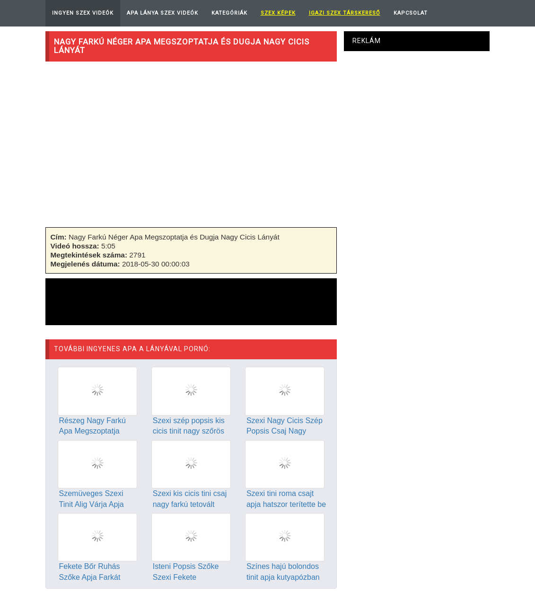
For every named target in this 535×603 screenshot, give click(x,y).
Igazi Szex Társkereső (344, 13)
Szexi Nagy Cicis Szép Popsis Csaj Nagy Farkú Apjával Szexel (284, 431)
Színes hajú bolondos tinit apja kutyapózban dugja (283, 577)
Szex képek (278, 13)
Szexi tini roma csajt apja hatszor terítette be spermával (286, 504)
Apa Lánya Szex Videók (162, 13)
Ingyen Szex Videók (83, 13)
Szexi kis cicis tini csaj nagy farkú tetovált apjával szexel (190, 504)
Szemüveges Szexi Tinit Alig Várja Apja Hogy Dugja (91, 504)
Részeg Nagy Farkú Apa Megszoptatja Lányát (92, 431)
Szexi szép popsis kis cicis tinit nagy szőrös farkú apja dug (189, 431)
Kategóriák (229, 13)
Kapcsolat (411, 13)
